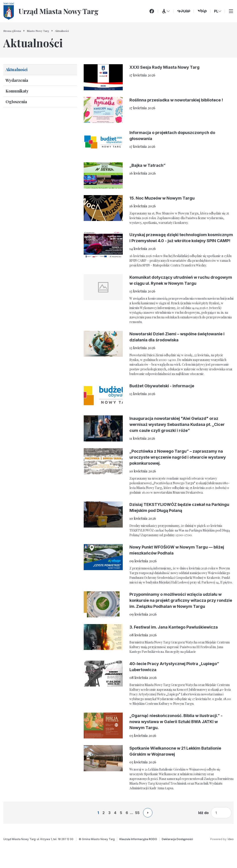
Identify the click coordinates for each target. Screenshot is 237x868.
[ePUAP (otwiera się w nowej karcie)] (183, 11)
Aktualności (16, 69)
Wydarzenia (17, 80)
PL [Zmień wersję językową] (217, 11)
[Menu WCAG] (165, 11)
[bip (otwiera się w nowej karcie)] (202, 11)
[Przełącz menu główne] (231, 11)
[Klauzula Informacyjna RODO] (138, 839)
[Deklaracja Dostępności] (177, 839)
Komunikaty (17, 91)
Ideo (231, 839)
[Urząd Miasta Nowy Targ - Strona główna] (50, 11)
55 (137, 812)
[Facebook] (151, 11)
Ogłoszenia (16, 101)
